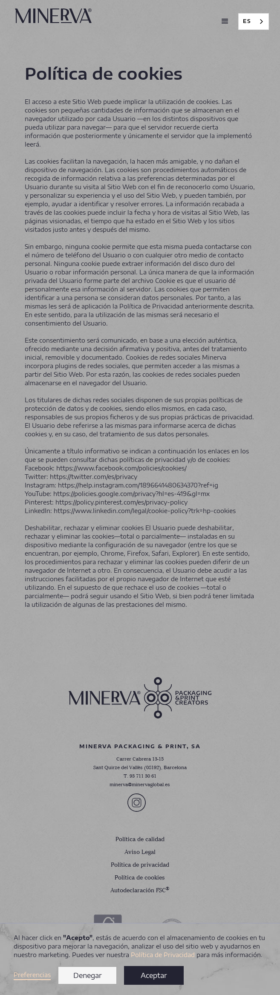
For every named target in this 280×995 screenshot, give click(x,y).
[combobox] (253, 21)
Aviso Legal (140, 852)
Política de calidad (140, 839)
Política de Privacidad (163, 954)
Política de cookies (140, 878)
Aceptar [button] (154, 975)
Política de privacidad (140, 865)
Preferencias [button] (32, 974)
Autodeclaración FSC (139, 890)
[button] (225, 21)
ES (247, 21)
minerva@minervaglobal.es (140, 784)
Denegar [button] (87, 975)
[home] (51, 16)
